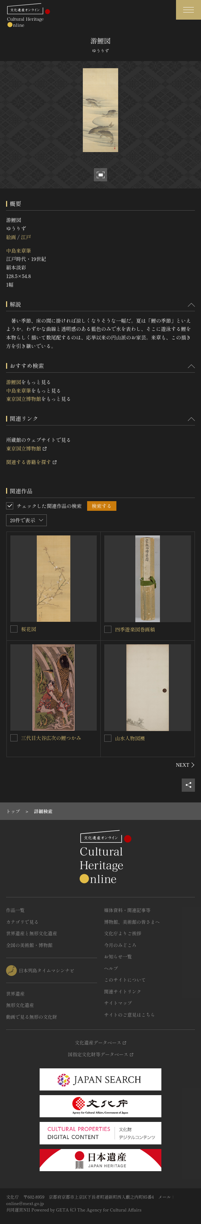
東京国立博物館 (23, 398)
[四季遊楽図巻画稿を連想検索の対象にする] (107, 629)
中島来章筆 (18, 250)
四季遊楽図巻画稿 (135, 629)
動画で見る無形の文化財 (31, 1016)
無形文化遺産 (20, 1005)
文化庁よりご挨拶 (122, 933)
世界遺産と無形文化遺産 (31, 933)
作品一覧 (15, 910)
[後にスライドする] (185, 764)
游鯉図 (13, 382)
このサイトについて (125, 979)
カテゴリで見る (22, 921)
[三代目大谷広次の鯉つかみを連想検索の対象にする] (13, 737)
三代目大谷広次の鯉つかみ (51, 737)
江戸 (26, 237)
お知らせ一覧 (118, 956)
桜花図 (28, 629)
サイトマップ (118, 1002)
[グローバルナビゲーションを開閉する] (188, 10)
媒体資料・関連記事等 (127, 910)
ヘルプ (111, 968)
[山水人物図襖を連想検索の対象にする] (107, 738)
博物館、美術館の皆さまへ (132, 921)
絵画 (11, 237)
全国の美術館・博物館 (29, 945)
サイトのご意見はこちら (129, 1014)
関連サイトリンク (122, 991)
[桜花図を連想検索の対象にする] (13, 629)
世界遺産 (15, 993)
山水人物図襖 (130, 738)
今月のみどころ (120, 945)
